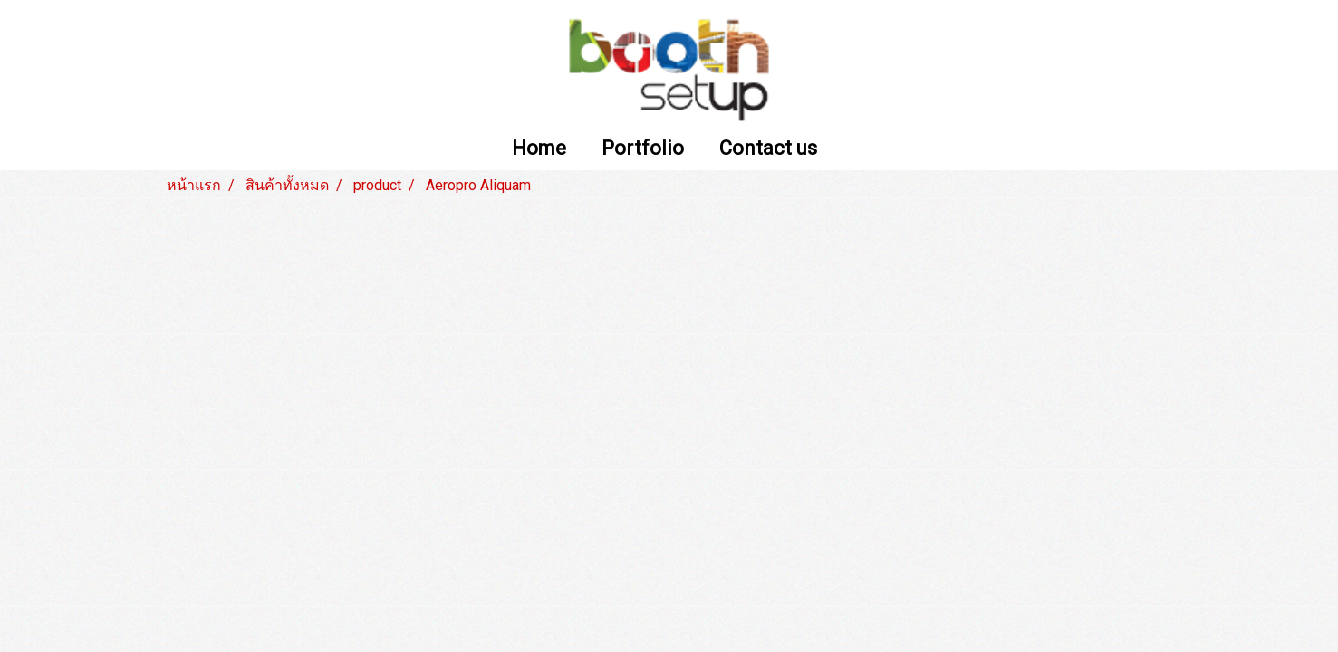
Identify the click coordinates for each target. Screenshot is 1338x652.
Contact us (768, 149)
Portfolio (643, 149)
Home (539, 149)
